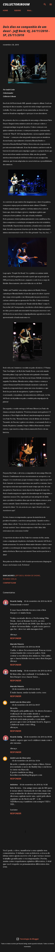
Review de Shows (32, 575)
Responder (15, 638)
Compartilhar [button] (9, 583)
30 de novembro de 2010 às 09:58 (38, 737)
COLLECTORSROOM (16, 4)
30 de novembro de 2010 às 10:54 (26, 760)
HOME (5, 10)
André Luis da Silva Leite (20, 702)
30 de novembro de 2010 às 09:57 (26, 705)
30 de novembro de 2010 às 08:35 (38, 601)
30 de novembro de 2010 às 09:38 (26, 647)
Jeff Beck (19, 575)
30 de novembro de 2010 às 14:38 (33, 784)
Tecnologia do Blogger (27, 939)
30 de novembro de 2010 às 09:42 (38, 671)
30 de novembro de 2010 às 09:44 (26, 689)
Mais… (30, 10)
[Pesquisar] (44, 4)
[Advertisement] (27, 899)
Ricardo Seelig (9, 579)
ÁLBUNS (17, 10)
